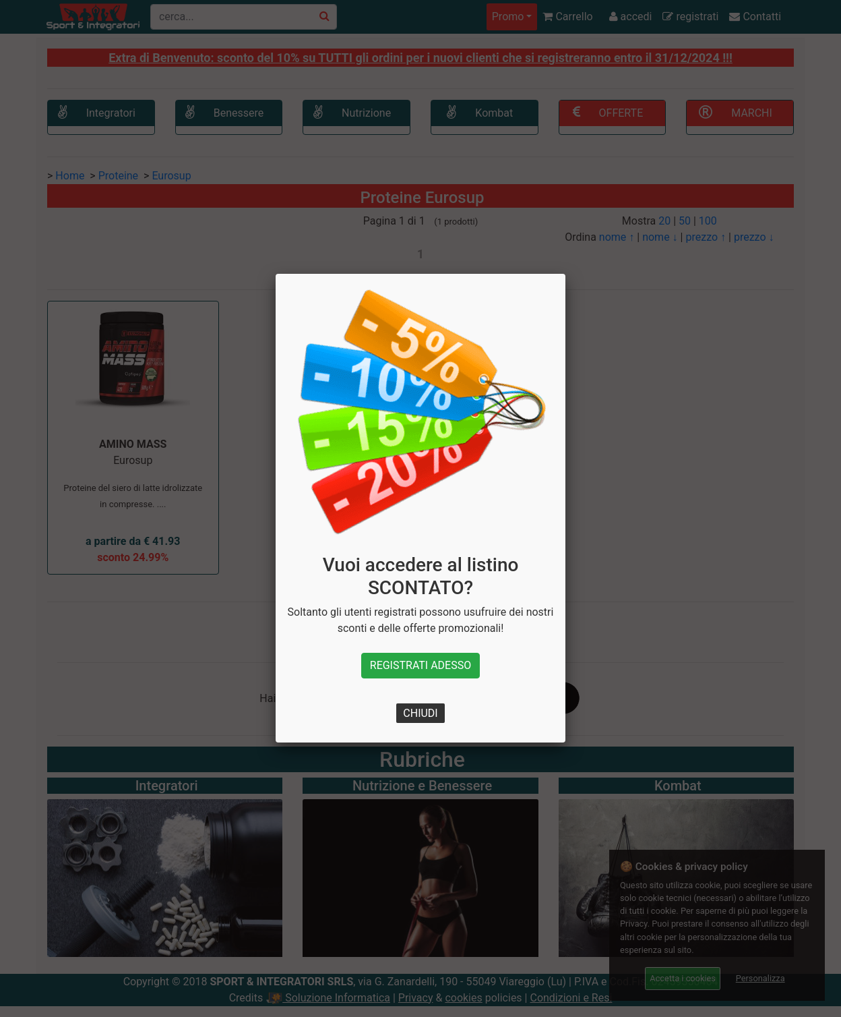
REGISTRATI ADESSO (420, 665)
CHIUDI (420, 713)
